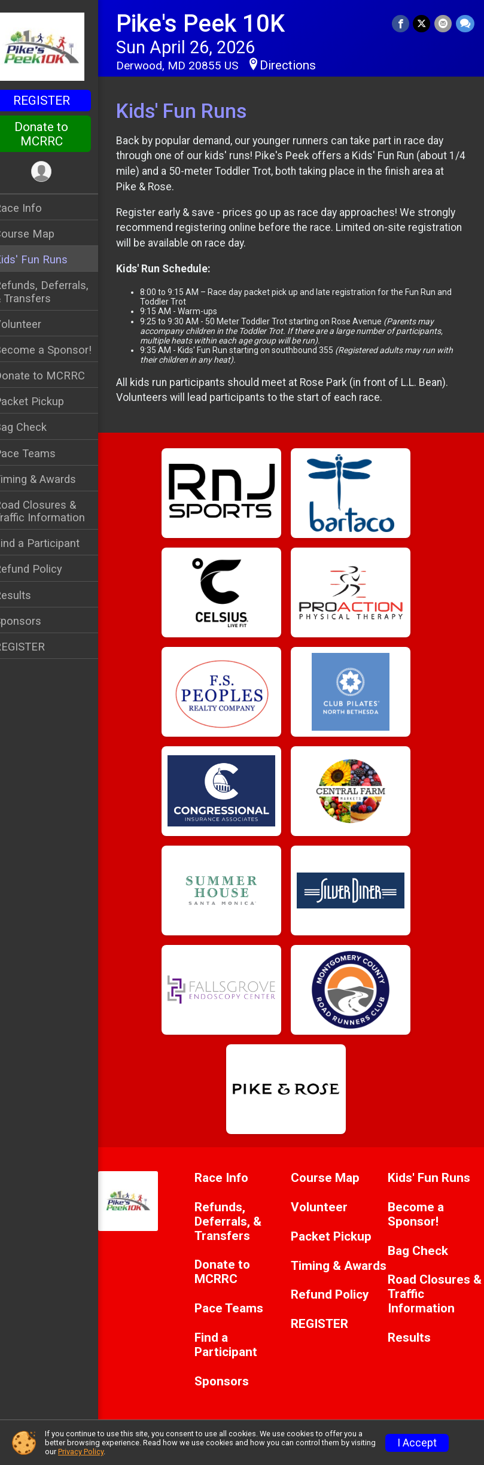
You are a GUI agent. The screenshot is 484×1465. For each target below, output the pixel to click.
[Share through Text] (465, 23)
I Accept (417, 1443)
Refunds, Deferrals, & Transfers (57, 291)
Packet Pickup (45, 401)
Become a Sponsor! (58, 350)
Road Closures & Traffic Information (55, 511)
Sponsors (33, 621)
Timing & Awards (51, 479)
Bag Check (36, 427)
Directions (303, 65)
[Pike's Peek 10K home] (57, 46)
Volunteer (33, 324)
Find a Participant (52, 543)
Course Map (40, 233)
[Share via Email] (443, 23)
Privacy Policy (81, 1451)
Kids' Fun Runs (46, 259)
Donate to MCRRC (57, 134)
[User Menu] (57, 172)
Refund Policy (44, 569)
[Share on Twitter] (422, 23)
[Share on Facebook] (401, 23)
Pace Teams (40, 453)
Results (28, 595)
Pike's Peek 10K (216, 24)
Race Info (33, 208)
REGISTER (57, 100)
